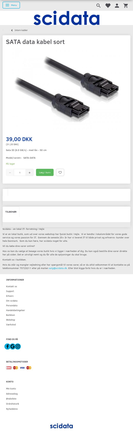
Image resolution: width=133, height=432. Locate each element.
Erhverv (9, 295)
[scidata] (66, 18)
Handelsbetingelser (15, 310)
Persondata (11, 305)
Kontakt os (11, 286)
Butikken (10, 314)
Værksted (11, 324)
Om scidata (11, 300)
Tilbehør (11, 211)
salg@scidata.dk (58, 268)
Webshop (10, 319)
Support (10, 291)
